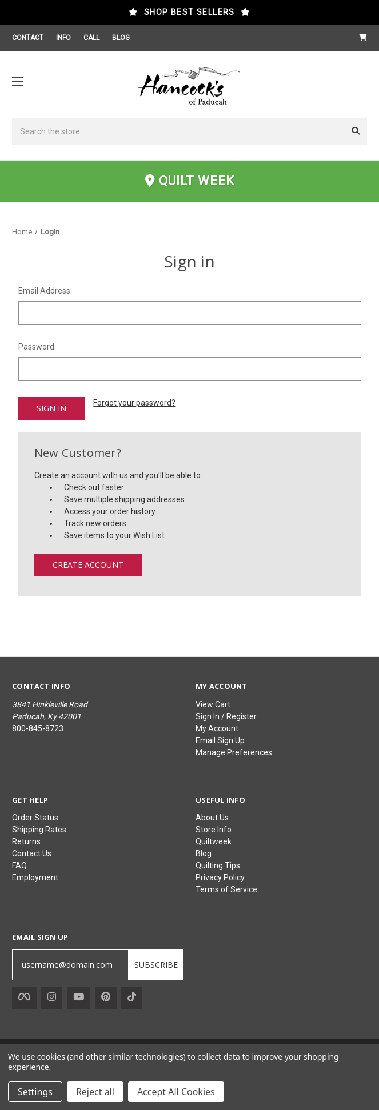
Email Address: (45, 290)
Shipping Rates (39, 828)
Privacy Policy (220, 876)
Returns (26, 840)
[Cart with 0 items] (363, 38)
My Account (217, 727)
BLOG (121, 38)
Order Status (35, 817)
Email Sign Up (220, 739)
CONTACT (27, 38)
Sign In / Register (226, 715)
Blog (204, 852)
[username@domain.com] (70, 964)
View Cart (213, 703)
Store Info (214, 828)
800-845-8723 (37, 727)
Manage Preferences (234, 751)
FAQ (19, 864)
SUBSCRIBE (156, 964)
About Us (212, 817)
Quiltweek (214, 840)
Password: (37, 346)
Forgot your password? (134, 402)
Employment (35, 876)
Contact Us (31, 852)
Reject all (95, 1091)
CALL (91, 38)
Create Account (88, 564)
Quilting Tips (218, 864)
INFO (63, 38)
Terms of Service (226, 888)
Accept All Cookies (176, 1091)
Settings (35, 1091)
